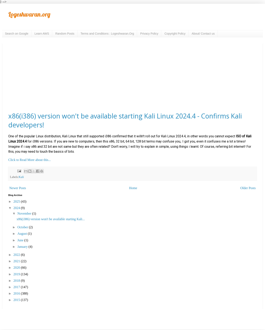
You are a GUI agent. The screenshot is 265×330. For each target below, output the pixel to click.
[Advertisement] (132, 77)
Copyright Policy (174, 33)
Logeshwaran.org (29, 14)
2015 (17, 300)
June (20, 240)
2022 (17, 254)
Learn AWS (42, 33)
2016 (17, 293)
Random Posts (64, 33)
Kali (21, 177)
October (23, 227)
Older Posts (248, 188)
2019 (17, 274)
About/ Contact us (203, 33)
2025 (17, 201)
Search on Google (16, 33)
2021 (17, 261)
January (23, 246)
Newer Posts (17, 188)
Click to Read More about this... (29, 160)
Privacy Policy (149, 33)
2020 (17, 267)
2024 (17, 208)
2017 (17, 287)
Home (133, 188)
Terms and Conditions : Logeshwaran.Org (107, 33)
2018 (17, 280)
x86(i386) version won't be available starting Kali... (51, 219)
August (22, 233)
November (24, 213)
